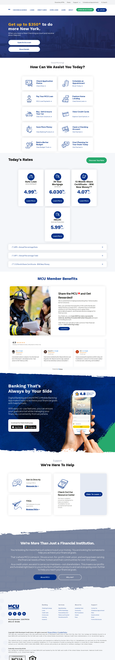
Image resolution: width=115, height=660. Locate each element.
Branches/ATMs (59, 2)
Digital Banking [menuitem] (62, 598)
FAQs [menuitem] (92, 602)
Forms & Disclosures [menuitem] (96, 609)
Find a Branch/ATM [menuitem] (63, 607)
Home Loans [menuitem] (45, 604)
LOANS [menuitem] (32, 10)
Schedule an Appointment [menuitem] (97, 600)
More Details (25, 49)
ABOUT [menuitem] (71, 10)
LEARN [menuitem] (63, 10)
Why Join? (70, 567)
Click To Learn (92, 484)
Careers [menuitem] (77, 604)
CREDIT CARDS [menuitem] (42, 10)
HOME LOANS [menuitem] (54, 10)
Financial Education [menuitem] (63, 602)
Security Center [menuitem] (95, 604)
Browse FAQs (32, 499)
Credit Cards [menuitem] (45, 602)
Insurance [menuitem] (44, 609)
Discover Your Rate (96, 150)
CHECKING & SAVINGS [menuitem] (20, 10)
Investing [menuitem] (44, 607)
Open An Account (25, 42)
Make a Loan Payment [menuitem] (63, 604)
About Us (78, 594)
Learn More (31, 191)
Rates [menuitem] (92, 607)
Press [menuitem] (76, 607)
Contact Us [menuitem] (94, 598)
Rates (69, 2)
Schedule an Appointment (90, 2)
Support (75, 2)
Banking (45, 594)
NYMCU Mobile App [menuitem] (63, 600)
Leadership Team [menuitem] (79, 598)
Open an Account (85, 10)
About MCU (45, 567)
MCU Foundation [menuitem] (79, 602)
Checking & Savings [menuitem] (47, 598)
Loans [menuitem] (43, 600)
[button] (24, 83)
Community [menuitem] (78, 600)
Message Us (31, 476)
